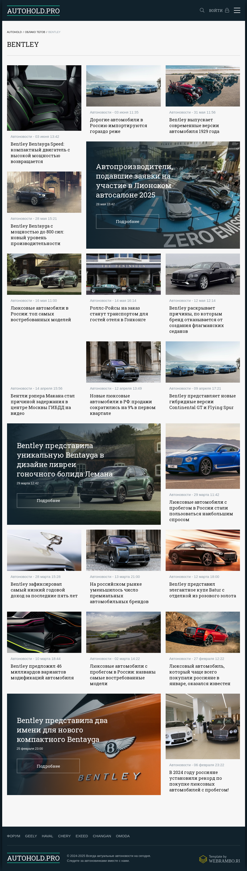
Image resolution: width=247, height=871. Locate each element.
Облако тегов (35, 32)
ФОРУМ (13, 836)
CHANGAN (102, 836)
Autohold (14, 32)
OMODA (123, 836)
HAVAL (47, 836)
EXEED (82, 836)
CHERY (64, 836)
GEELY (31, 836)
